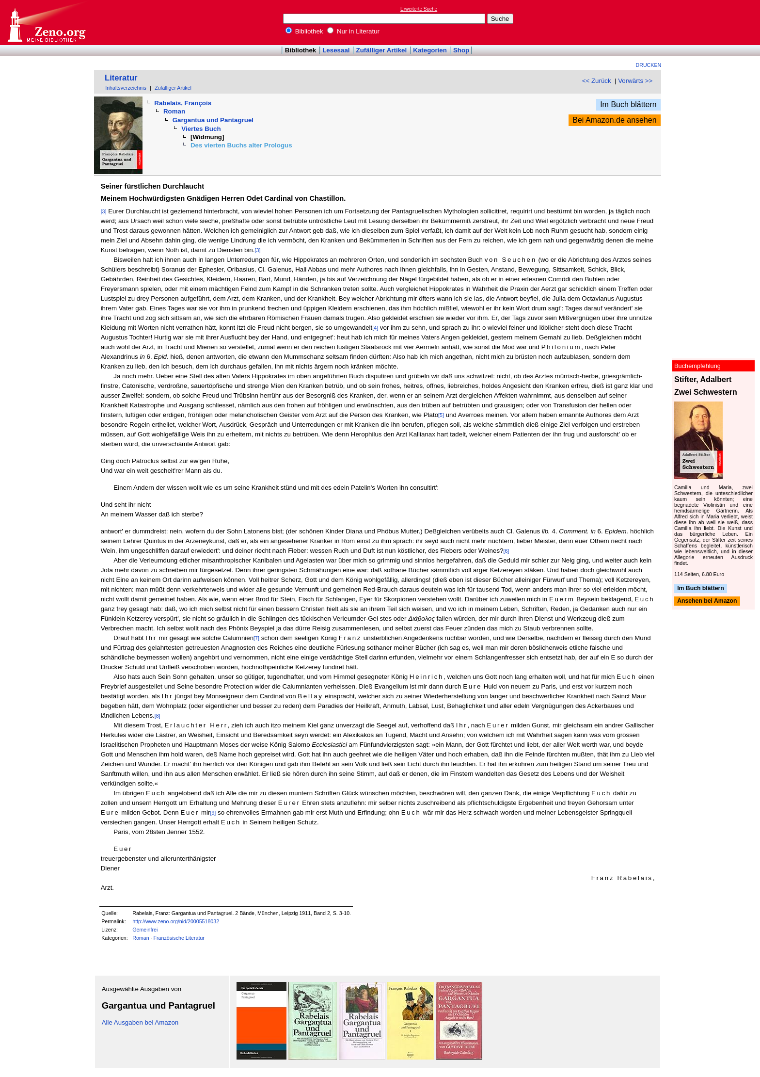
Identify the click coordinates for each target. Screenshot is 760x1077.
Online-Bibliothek (46, 22)
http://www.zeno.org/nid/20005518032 (175, 921)
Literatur (121, 77)
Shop (461, 50)
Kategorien (430, 50)
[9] (213, 813)
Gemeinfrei (145, 929)
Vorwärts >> (635, 80)
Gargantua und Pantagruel (213, 120)
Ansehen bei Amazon (707, 601)
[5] (441, 415)
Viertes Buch (201, 128)
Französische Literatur (178, 938)
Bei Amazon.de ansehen (614, 120)
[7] (256, 638)
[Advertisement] (715, 22)
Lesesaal (335, 50)
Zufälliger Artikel (381, 50)
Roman (174, 111)
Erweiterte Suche (418, 9)
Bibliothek (304, 31)
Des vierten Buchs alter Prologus (241, 145)
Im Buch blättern (628, 104)
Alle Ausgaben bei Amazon (140, 1022)
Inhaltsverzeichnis (125, 88)
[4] (375, 328)
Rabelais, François (182, 103)
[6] (506, 551)
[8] (157, 716)
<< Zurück (596, 80)
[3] (104, 211)
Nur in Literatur (353, 31)
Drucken (649, 65)
